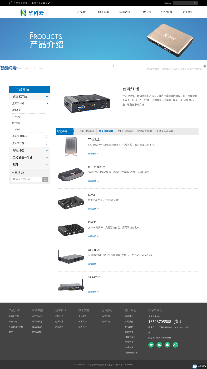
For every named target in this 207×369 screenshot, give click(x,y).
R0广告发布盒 (96, 167)
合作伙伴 (129, 332)
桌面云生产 (37, 327)
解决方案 (103, 12)
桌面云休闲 (37, 332)
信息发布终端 (196, 69)
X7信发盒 (94, 139)
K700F (92, 194)
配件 (15, 164)
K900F (92, 222)
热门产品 (106, 316)
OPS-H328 (94, 249)
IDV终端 (16, 123)
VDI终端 (16, 116)
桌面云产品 (20, 96)
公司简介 (129, 321)
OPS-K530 (94, 277)
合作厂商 (106, 321)
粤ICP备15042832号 (124, 364)
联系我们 (129, 316)
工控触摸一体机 (22, 157)
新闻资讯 (124, 12)
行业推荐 (166, 12)
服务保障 (82, 327)
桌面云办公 (37, 316)
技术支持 (145, 12)
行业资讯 (59, 321)
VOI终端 (16, 129)
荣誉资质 (129, 342)
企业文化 (129, 347)
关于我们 (187, 12)
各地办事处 (130, 337)
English (167, 3)
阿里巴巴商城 (131, 352)
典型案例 (59, 327)
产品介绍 (82, 12)
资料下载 (82, 316)
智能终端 (185, 69)
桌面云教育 (37, 321)
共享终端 (16, 110)
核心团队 (129, 327)
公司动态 (59, 316)
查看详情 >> (93, 153)
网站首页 (166, 69)
